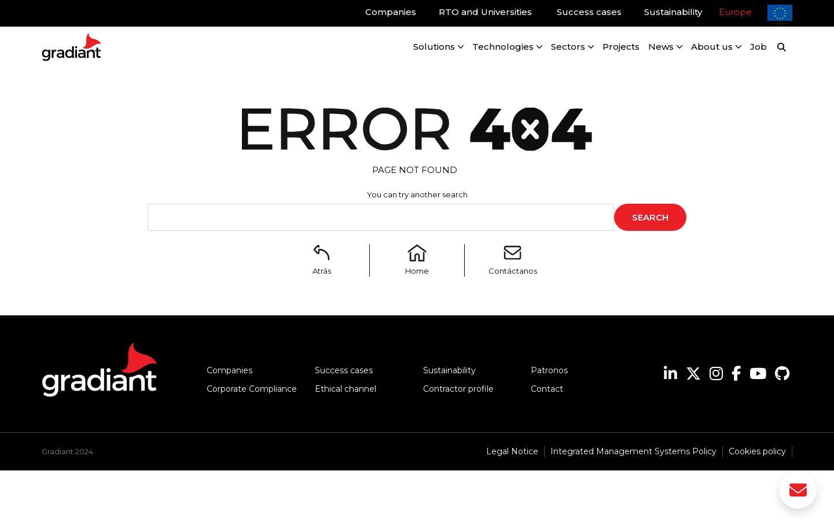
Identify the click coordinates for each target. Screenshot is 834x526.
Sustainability (449, 370)
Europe (735, 11)
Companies (229, 370)
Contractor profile (458, 389)
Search (650, 217)
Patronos (549, 370)
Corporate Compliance (252, 389)
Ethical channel (345, 389)
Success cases (344, 370)
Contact (547, 389)
